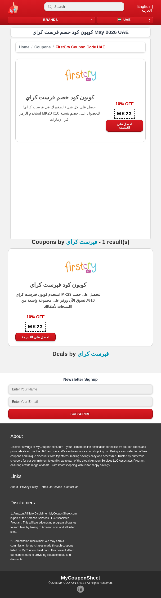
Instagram (80, 589)
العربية (146, 10)
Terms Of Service (51, 487)
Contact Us (71, 487)
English (143, 7)
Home (24, 47)
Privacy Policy (29, 487)
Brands (50, 20)
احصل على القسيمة (124, 125)
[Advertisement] (80, 197)
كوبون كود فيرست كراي (58, 285)
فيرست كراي (81, 242)
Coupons (42, 47)
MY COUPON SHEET (72, 582)
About (14, 487)
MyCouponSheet (80, 577)
